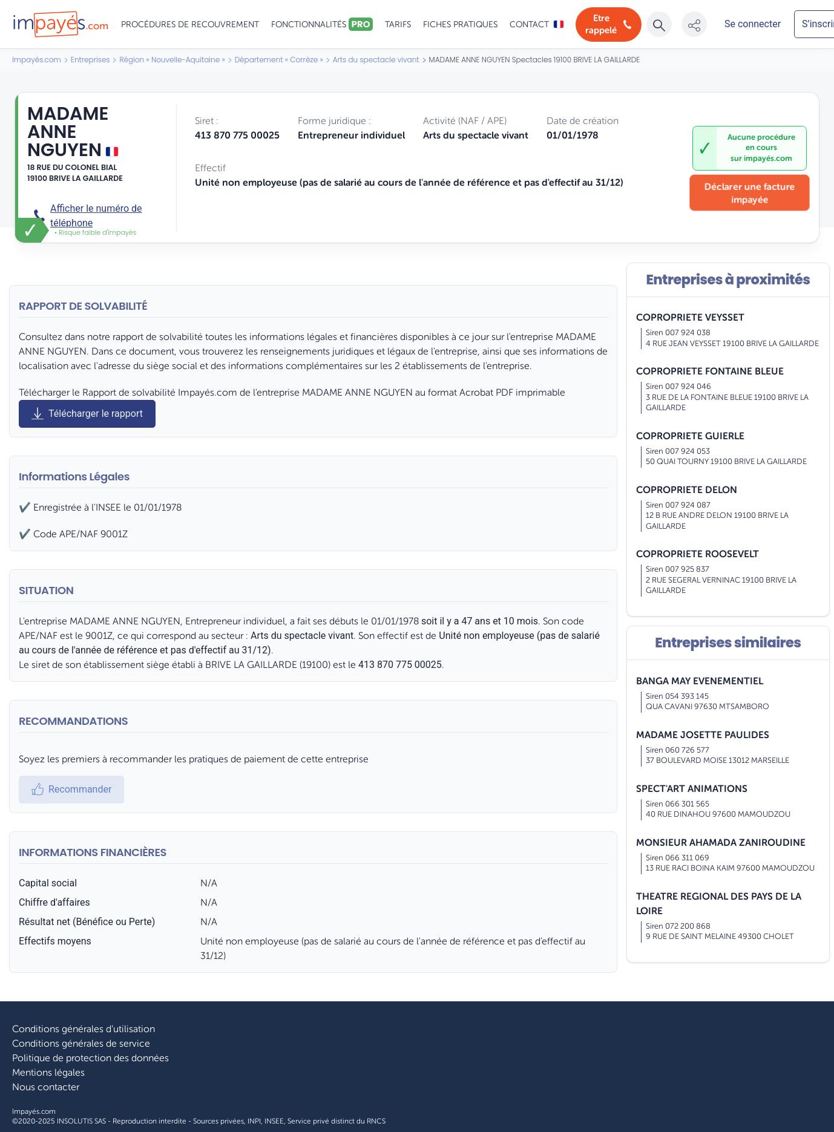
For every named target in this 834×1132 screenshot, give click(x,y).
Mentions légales (48, 1072)
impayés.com (768, 158)
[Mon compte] (753, 24)
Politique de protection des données (90, 1058)
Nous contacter (45, 1087)
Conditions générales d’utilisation (83, 1029)
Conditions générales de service (81, 1043)
